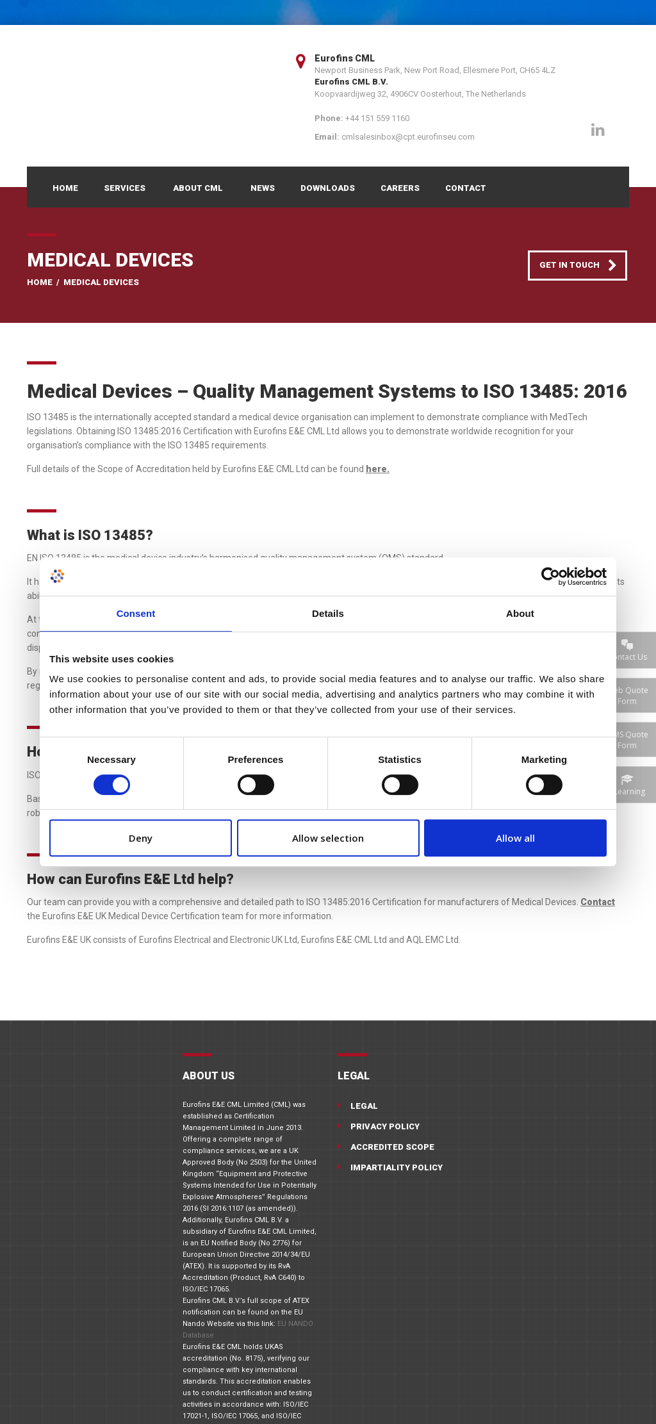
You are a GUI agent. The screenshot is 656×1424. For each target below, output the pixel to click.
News (262, 188)
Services (124, 188)
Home (65, 188)
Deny (140, 837)
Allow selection (328, 837)
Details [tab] (328, 613)
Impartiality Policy (396, 1167)
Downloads (327, 188)
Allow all (515, 837)
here (376, 469)
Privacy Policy (385, 1126)
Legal (364, 1106)
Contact (465, 188)
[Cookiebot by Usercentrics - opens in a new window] (551, 576)
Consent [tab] (136, 613)
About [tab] (520, 613)
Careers (400, 188)
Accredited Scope (392, 1147)
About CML (198, 188)
